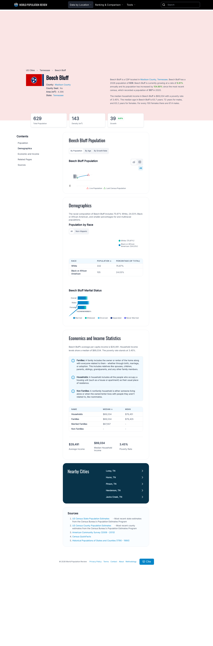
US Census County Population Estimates (92, 588)
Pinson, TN (111, 546)
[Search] (183, 4)
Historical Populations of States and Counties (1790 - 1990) (101, 603)
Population (23, 143)
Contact (113, 624)
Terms (106, 624)
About (121, 624)
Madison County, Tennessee (154, 79)
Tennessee (45, 70)
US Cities (30, 70)
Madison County (63, 84)
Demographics (25, 148)
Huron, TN (111, 539)
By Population (76, 151)
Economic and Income (28, 154)
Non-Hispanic (81, 267)
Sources (22, 165)
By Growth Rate (100, 151)
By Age (88, 151)
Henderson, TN (113, 553)
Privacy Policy (95, 624)
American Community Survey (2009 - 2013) (93, 595)
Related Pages (25, 159)
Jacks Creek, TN (114, 559)
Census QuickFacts (82, 599)
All (140, 168)
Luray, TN (110, 533)
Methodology (131, 624)
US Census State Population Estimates (91, 581)
